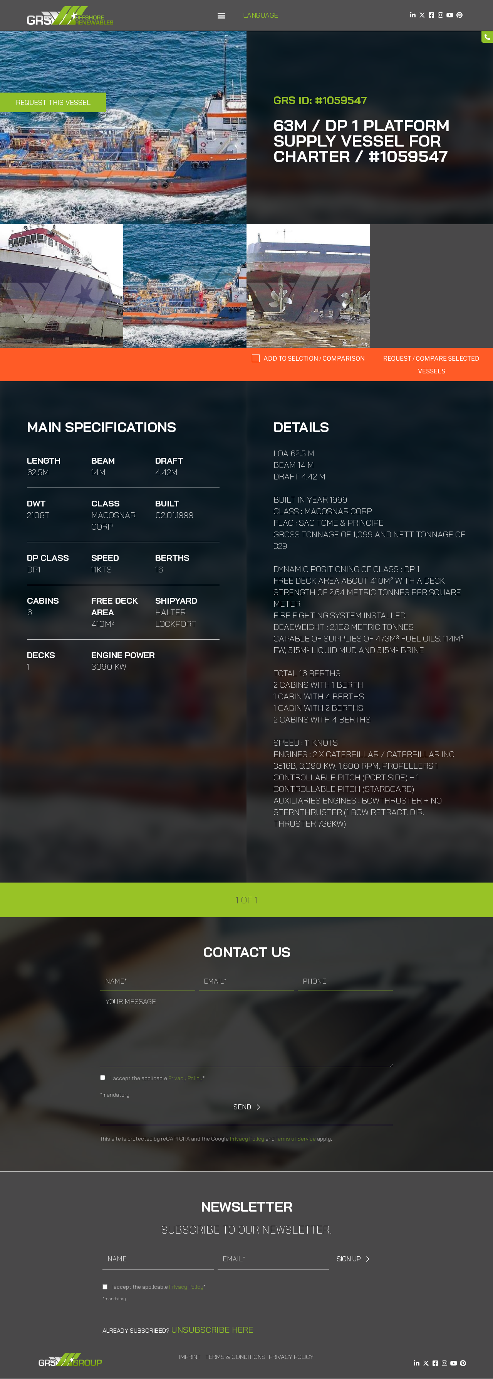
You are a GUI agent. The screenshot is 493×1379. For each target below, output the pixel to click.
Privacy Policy (185, 1078)
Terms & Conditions (235, 1356)
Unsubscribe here (212, 1329)
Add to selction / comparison (314, 358)
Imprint (190, 1356)
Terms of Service (296, 1138)
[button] (221, 15)
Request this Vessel (53, 102)
